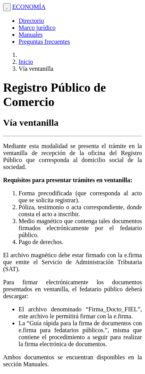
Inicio (26, 61)
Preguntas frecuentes (44, 41)
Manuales (31, 34)
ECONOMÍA (29, 6)
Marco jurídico (37, 27)
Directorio (31, 20)
